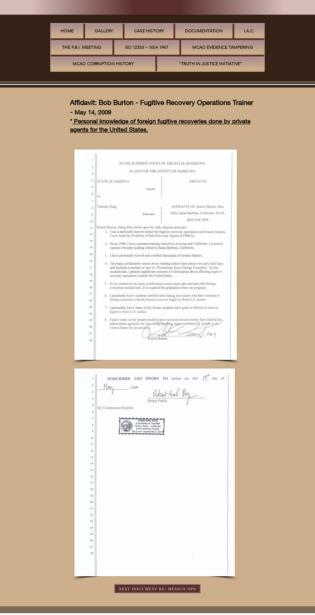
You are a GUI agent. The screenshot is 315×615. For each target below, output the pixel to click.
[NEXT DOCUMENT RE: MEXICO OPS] (157, 589)
